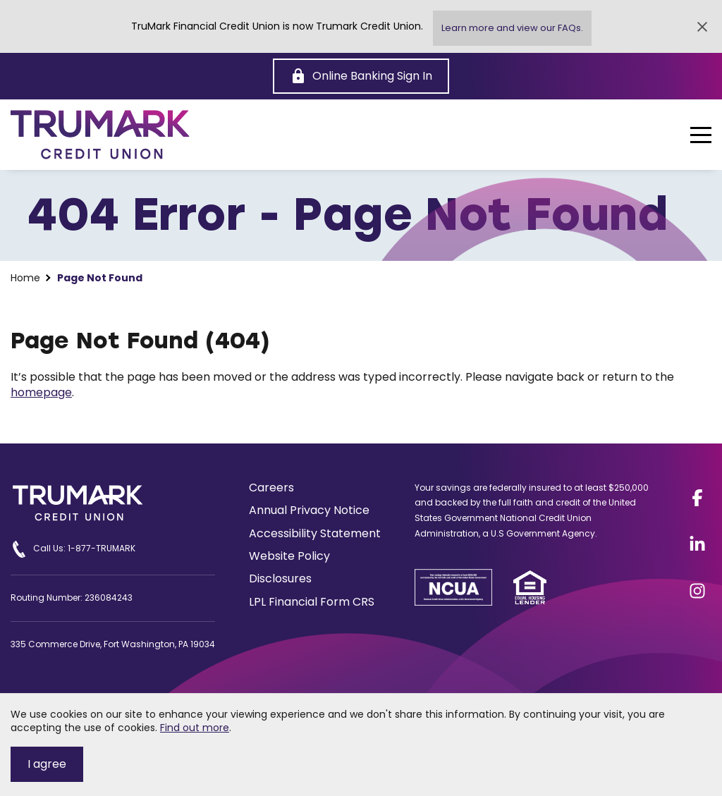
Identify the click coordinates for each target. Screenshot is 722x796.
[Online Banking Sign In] (361, 76)
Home (25, 278)
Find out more (194, 728)
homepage (41, 392)
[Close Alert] (702, 27)
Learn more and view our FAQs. (512, 28)
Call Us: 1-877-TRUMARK (73, 549)
